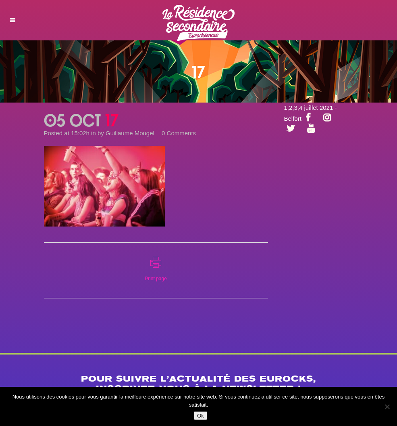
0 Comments (179, 133)
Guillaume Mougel (130, 133)
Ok (200, 416)
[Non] (387, 407)
